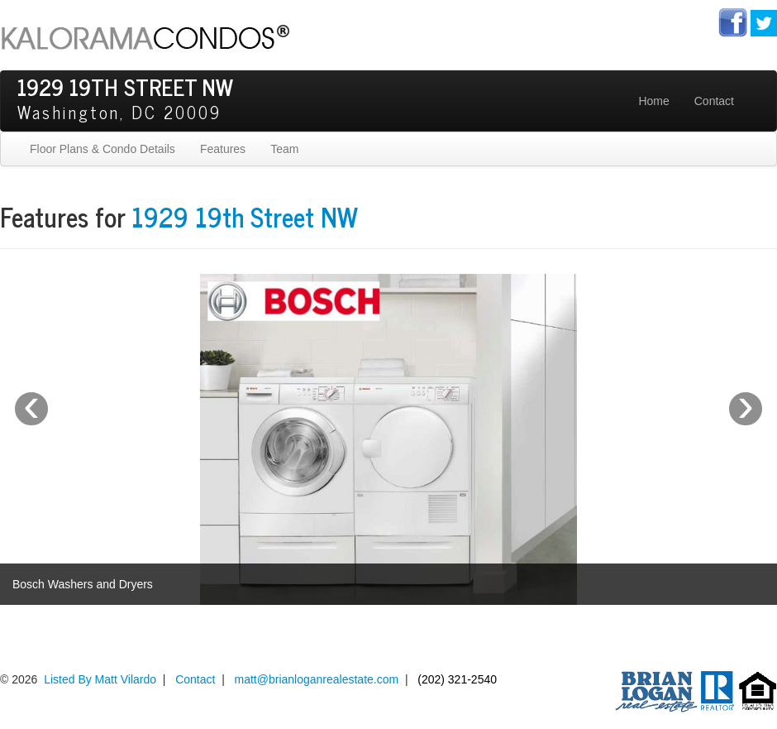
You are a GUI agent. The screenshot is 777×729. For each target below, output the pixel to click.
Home (653, 101)
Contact (714, 101)
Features (222, 149)
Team (284, 149)
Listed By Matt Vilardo (100, 679)
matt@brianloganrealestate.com (317, 679)
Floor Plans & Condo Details (102, 149)
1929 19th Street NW (244, 215)
